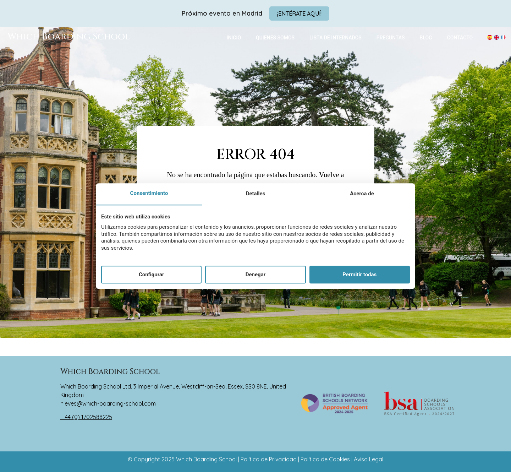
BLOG (426, 37)
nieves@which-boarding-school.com (108, 403)
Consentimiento (149, 193)
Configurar (151, 274)
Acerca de (362, 194)
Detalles (255, 194)
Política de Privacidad (269, 459)
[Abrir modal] (299, 13)
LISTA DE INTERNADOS (335, 37)
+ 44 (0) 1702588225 (86, 417)
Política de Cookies (325, 459)
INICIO (233, 37)
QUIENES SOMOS (275, 37)
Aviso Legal (368, 459)
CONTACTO (460, 37)
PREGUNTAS (391, 37)
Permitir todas (359, 274)
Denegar (255, 274)
